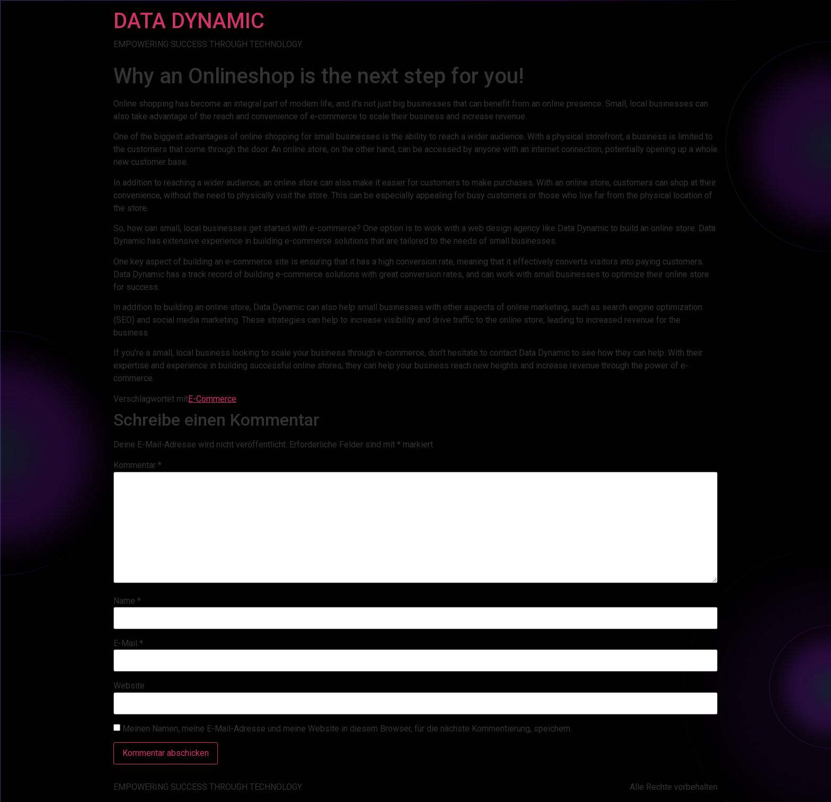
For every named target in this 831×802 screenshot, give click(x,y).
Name (127, 601)
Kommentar (137, 465)
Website (129, 686)
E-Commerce (212, 399)
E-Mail (128, 643)
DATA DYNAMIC (188, 20)
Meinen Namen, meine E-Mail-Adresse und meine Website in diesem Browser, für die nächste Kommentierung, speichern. (347, 729)
